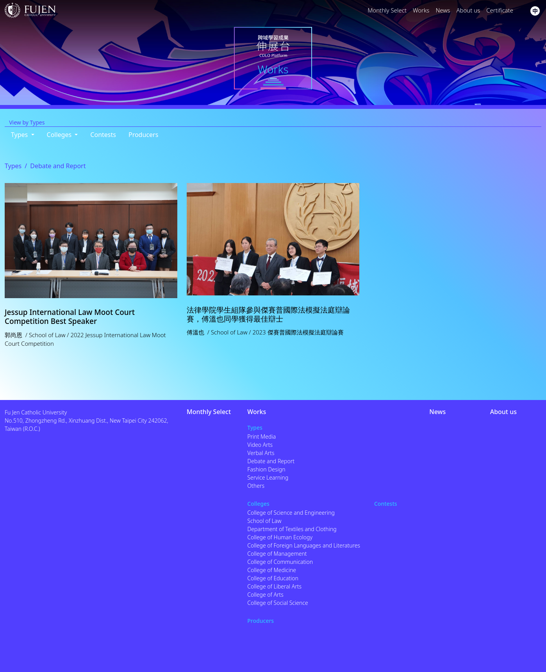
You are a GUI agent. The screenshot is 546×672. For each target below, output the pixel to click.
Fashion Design (266, 469)
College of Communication (280, 561)
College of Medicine (271, 570)
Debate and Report (270, 461)
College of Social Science (277, 602)
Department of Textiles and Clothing (291, 529)
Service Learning (267, 477)
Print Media (261, 436)
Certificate (499, 10)
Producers (143, 134)
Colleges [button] (60, 134)
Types (13, 166)
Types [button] (20, 134)
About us (468, 10)
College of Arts (265, 594)
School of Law (264, 520)
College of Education (272, 578)
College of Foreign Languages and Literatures (303, 545)
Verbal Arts (260, 453)
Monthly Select (387, 10)
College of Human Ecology (279, 537)
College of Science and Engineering (291, 512)
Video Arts (260, 444)
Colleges (258, 503)
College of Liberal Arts (274, 586)
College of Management (277, 553)
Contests (103, 134)
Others (255, 485)
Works (421, 10)
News (442, 10)
